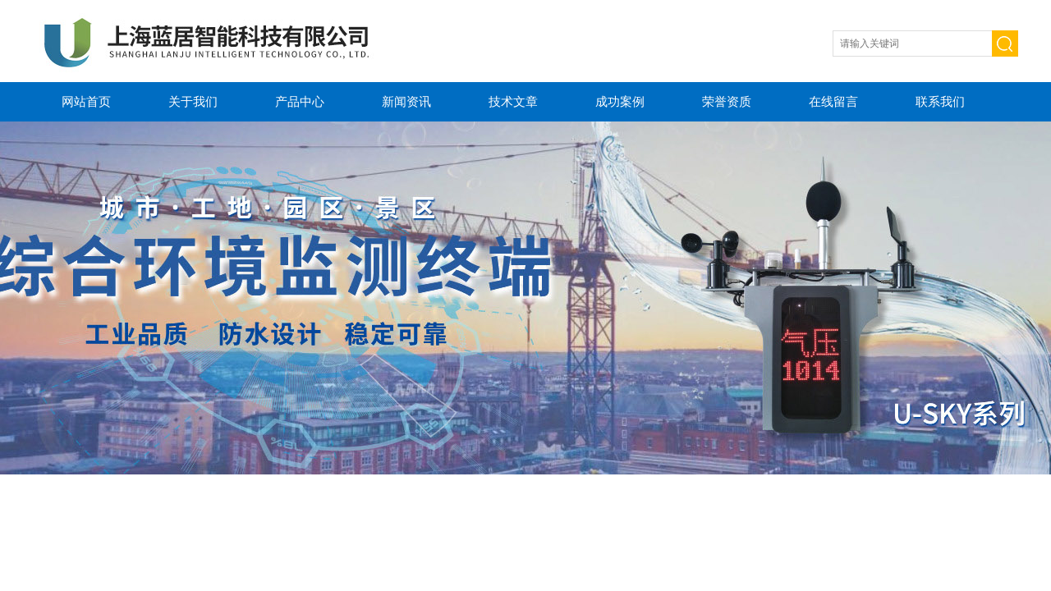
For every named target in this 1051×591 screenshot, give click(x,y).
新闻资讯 (406, 101)
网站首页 (86, 101)
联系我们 (940, 101)
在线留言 (833, 101)
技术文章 (513, 101)
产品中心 (299, 101)
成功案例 (620, 101)
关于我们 (193, 101)
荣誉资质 (726, 101)
